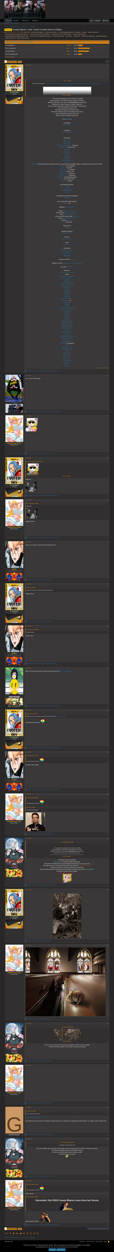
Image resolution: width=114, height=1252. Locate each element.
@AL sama (67, 141)
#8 (108, 626)
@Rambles (70, 267)
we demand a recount (10, 38)
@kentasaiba (67, 302)
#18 (108, 1107)
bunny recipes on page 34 (37, 32)
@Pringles (67, 255)
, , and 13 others (44, 411)
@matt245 (67, 197)
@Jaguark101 (67, 153)
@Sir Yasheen (63, 169)
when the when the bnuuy (23, 38)
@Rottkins (76, 216)
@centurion (67, 364)
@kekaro (67, 192)
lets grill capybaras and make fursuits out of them (16, 36)
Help (105, 1241)
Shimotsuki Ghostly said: (66, 1142)
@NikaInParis (63, 147)
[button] (20, 20)
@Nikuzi (66, 295)
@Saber (64, 181)
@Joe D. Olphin (70, 207)
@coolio (67, 366)
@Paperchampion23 (67, 341)
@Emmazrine (67, 317)
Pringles (14, 402)
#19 (108, 1138)
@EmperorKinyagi (67, 349)
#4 (108, 458)
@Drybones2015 (69, 214)
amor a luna (27, 32)
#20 (108, 1180)
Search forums (15, 23)
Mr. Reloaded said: (31, 503)
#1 (108, 65)
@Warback (86, 83)
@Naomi (67, 313)
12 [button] (69, 51)
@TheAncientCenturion (67, 85)
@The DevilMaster (66, 360)
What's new (25, 20)
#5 (108, 500)
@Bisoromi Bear (64, 83)
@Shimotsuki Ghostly (69, 218)
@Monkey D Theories (67, 326)
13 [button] (69, 48)
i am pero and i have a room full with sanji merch (16, 34)
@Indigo (66, 334)
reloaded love (76, 36)
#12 (108, 794)
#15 (108, 945)
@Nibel (67, 306)
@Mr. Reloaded (55, 83)
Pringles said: (30, 1111)
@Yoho (64, 167)
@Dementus (67, 358)
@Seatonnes (67, 281)
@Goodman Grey (67, 332)
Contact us (82, 1241)
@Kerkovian (67, 328)
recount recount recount (58, 36)
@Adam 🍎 (67, 203)
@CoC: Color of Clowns (67, 250)
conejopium (78, 32)
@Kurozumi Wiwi (67, 347)
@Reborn (67, 280)
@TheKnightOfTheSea (67, 283)
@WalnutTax (67, 244)
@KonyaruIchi (67, 339)
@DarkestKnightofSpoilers (64, 145)
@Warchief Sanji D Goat (67, 272)
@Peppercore (67, 252)
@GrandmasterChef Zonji (67, 308)
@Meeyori (60, 177)
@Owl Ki (34, 164)
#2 (108, 375)
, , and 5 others (40, 621)
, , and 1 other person (44, 537)
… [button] (12, 61)
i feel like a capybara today (79, 34)
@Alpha (67, 304)
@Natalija (67, 156)
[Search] (106, 20)
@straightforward (67, 321)
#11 (108, 752)
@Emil (62, 179)
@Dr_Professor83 (67, 160)
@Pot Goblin (48, 83)
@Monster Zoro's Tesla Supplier (72, 263)
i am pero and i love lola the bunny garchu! (40, 34)
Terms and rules (90, 1241)
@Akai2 (67, 227)
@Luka (67, 162)
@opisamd (71, 83)
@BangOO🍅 (67, 300)
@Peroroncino (98, 83)
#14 (108, 889)
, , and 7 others (43, 495)
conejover (84, 32)
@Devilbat (91, 83)
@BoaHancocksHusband (67, 336)
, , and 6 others (41, 453)
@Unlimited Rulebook (71, 212)
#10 (108, 710)
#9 (108, 668)
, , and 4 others (41, 1019)
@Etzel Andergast (67, 324)
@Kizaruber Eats (67, 338)
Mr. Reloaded (9, 32)
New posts (7, 23)
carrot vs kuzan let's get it (51, 32)
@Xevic (67, 345)
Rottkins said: (30, 587)
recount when (69, 36)
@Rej (63, 222)
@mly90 (67, 188)
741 (15, 61)
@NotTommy (67, 353)
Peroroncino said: (31, 713)
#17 (108, 1065)
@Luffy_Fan (67, 253)
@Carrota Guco (67, 323)
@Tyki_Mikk (67, 139)
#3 (108, 416)
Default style (9, 1241)
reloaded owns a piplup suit (87, 36)
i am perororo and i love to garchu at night (61, 34)
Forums (8, 20)
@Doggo (67, 149)
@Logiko (67, 356)
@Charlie (67, 158)
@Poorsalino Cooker (67, 285)
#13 (108, 838)
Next (19, 61)
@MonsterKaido (67, 190)
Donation (16, 20)
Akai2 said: (66, 80)
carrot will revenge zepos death (66, 32)
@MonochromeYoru (69, 210)
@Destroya (67, 311)
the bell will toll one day (101, 36)
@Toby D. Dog (67, 143)
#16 (108, 1023)
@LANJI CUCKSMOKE (67, 276)
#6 (108, 542)
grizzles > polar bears (93, 32)
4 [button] (69, 54)
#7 (108, 584)
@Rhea (67, 315)
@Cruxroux (67, 319)
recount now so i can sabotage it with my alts (40, 36)
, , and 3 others (44, 789)
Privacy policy (99, 1241)
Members (35, 20)
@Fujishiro (62, 166)
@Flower (67, 151)
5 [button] (69, 45)
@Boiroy (67, 362)
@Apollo (67, 154)
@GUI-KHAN (67, 330)
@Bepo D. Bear (78, 83)
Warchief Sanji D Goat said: (34, 461)
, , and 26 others (44, 370)
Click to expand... (67, 95)
